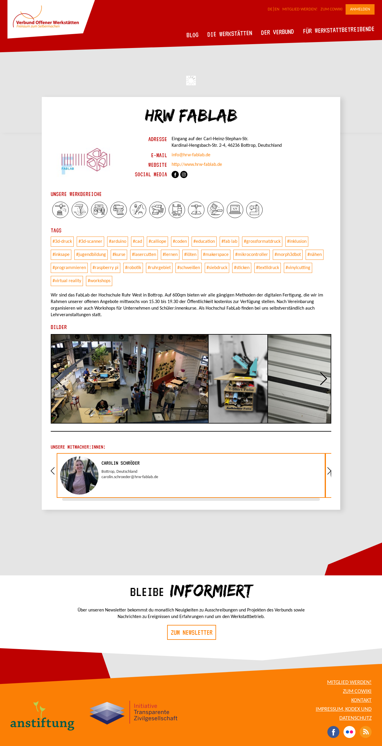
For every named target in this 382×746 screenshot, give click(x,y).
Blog (193, 35)
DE (270, 9)
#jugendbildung (91, 254)
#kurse (119, 254)
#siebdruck (217, 267)
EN (277, 9)
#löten (190, 254)
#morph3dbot (288, 254)
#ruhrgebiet (159, 267)
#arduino (117, 241)
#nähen (314, 254)
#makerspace (216, 254)
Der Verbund (277, 31)
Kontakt (361, 700)
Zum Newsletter (191, 632)
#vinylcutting (298, 267)
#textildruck (267, 267)
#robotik (133, 267)
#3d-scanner (90, 241)
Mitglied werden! (300, 9)
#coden (180, 241)
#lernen (170, 254)
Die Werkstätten (229, 33)
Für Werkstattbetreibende (339, 29)
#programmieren (69, 267)
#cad (137, 241)
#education (204, 241)
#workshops (99, 281)
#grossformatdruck (262, 241)
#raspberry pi (105, 267)
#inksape (61, 254)
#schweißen (188, 267)
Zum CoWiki (332, 9)
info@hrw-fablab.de (191, 155)
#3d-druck (62, 241)
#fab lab (229, 241)
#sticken (241, 267)
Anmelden (360, 9)
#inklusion (296, 241)
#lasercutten (144, 254)
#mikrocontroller (251, 254)
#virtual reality (67, 281)
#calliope (157, 241)
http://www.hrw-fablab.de (197, 164)
